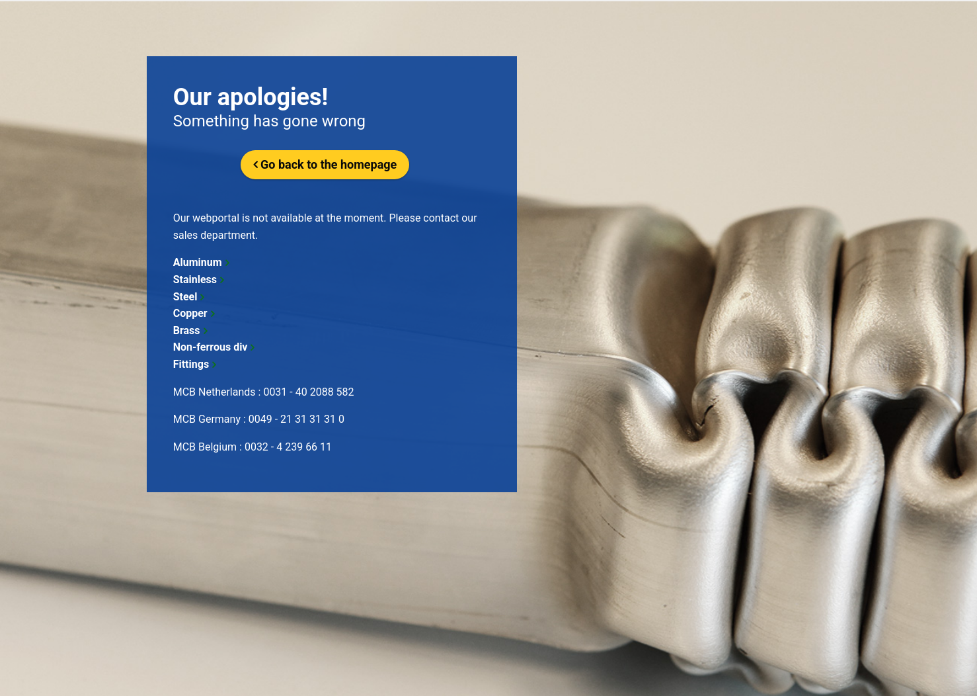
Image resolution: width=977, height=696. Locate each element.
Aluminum (197, 262)
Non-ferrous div (210, 347)
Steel (185, 296)
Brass (186, 330)
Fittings (191, 364)
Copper (190, 313)
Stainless (195, 279)
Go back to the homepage (328, 164)
